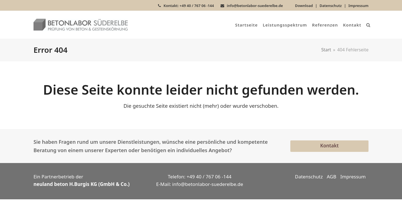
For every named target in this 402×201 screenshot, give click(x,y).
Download (304, 5)
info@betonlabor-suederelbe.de (255, 5)
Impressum (358, 5)
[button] (368, 25)
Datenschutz (331, 5)
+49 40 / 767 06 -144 (209, 176)
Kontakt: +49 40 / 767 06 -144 (189, 5)
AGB (331, 176)
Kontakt (329, 145)
